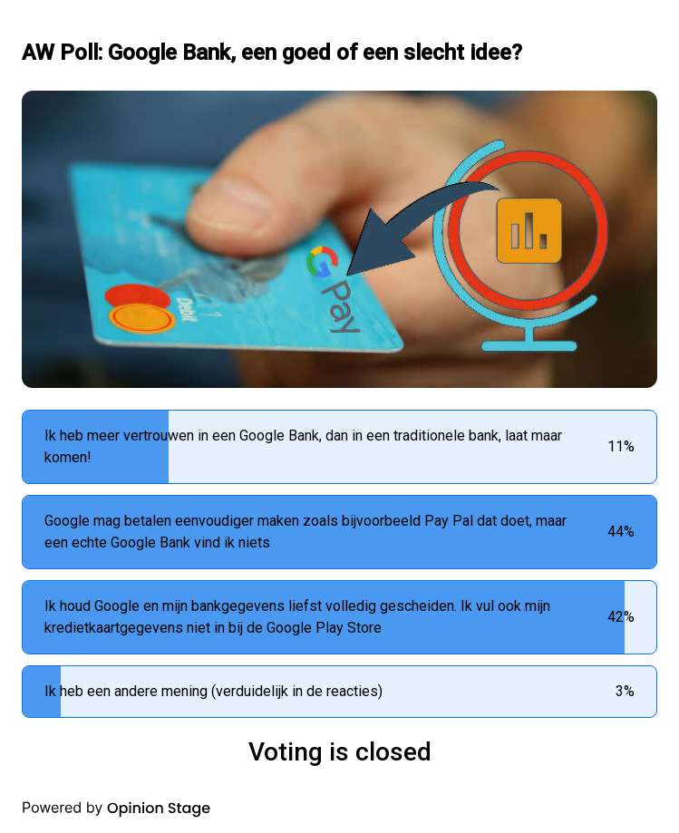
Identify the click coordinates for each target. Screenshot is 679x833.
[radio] (339, 447)
